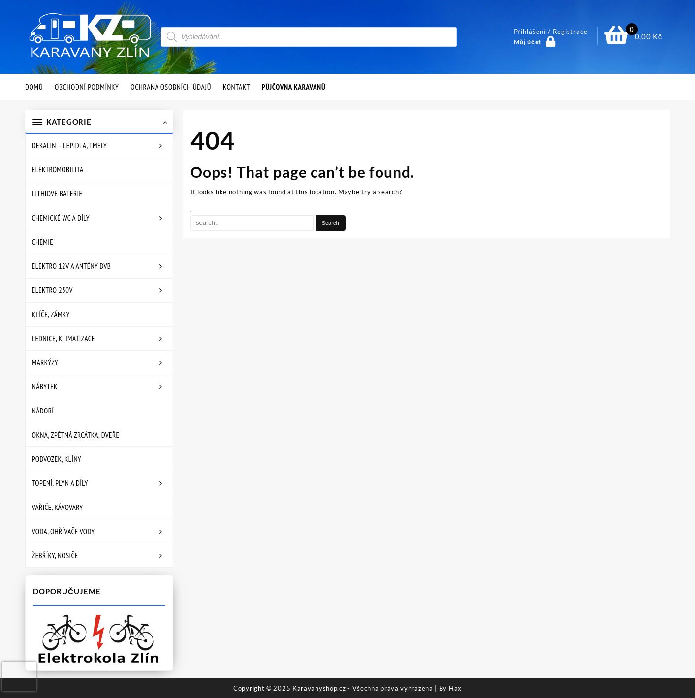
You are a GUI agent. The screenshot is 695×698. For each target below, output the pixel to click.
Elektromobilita (58, 169)
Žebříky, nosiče (55, 555)
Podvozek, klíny (56, 459)
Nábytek (45, 386)
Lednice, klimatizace (63, 338)
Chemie (42, 242)
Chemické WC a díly (61, 217)
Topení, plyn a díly (60, 483)
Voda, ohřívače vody (63, 531)
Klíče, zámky (51, 314)
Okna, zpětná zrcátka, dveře (76, 435)
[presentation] (19, 676)
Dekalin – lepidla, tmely (69, 145)
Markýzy (45, 362)
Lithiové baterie (57, 193)
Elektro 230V (52, 290)
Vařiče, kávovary (57, 507)
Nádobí (43, 410)
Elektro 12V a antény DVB (71, 266)
